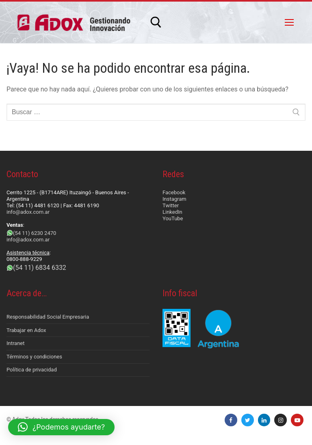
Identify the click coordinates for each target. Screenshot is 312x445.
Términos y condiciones (34, 357)
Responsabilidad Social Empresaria (47, 317)
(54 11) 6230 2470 (34, 233)
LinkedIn (172, 212)
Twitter (170, 205)
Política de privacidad (31, 370)
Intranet (15, 343)
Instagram (174, 199)
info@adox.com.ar (28, 212)
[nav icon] (289, 22)
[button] (61, 427)
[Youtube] (297, 420)
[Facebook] (231, 420)
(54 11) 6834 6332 (39, 267)
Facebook (173, 192)
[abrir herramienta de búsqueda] (156, 22)
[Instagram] (280, 420)
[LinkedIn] (264, 420)
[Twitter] (247, 420)
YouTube (172, 218)
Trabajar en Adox (26, 330)
